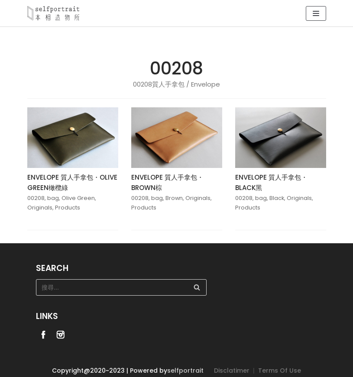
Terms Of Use (279, 370)
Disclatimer (231, 370)
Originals (39, 207)
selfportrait (185, 370)
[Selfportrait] (53, 13)
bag (53, 198)
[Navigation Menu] (316, 13)
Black (276, 198)
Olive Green (78, 198)
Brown (174, 198)
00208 (36, 198)
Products (67, 207)
